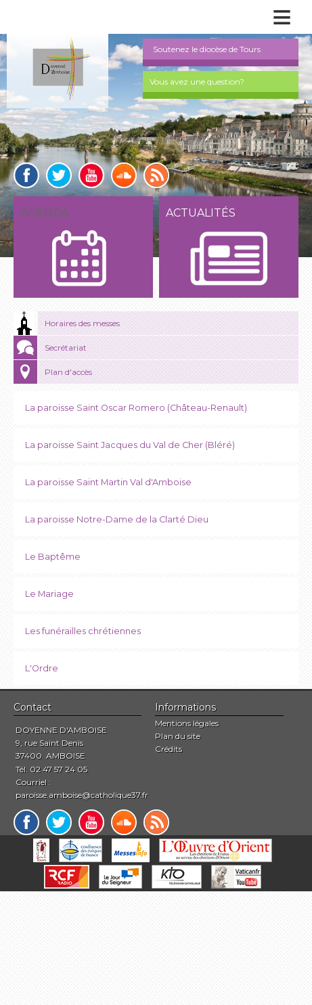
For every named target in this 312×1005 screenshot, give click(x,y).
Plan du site (177, 736)
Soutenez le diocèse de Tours (207, 49)
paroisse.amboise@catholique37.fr (82, 795)
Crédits (168, 749)
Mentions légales (187, 723)
